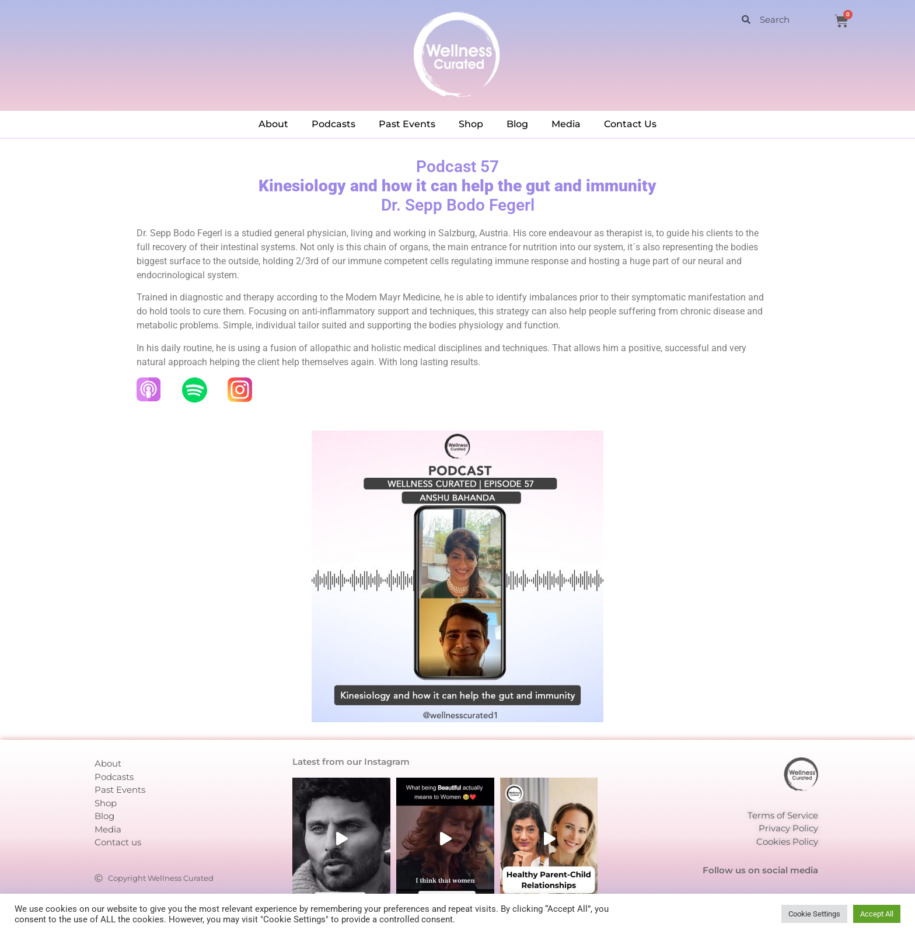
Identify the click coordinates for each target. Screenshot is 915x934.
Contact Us (630, 124)
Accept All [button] (876, 913)
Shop (471, 124)
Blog (517, 124)
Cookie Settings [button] (814, 913)
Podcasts (333, 124)
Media (566, 124)
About (273, 124)
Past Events (407, 124)
